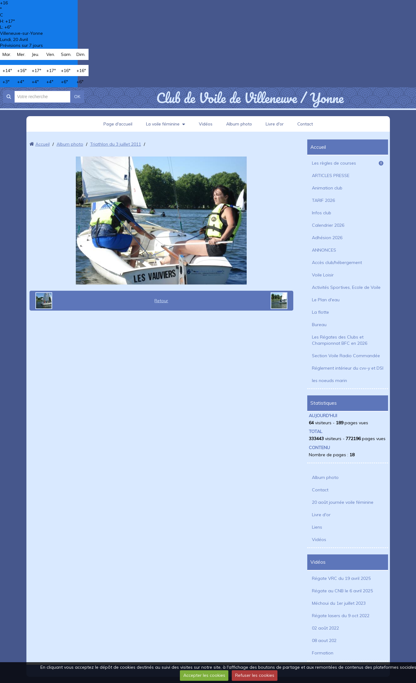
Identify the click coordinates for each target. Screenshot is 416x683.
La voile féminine (161, 124)
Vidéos (205, 124)
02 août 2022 (325, 628)
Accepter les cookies (204, 675)
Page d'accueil (116, 124)
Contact (307, 124)
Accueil (42, 144)
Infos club (321, 213)
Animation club (327, 188)
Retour (161, 300)
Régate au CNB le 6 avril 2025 (342, 591)
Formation (322, 653)
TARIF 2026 (323, 200)
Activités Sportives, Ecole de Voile (346, 287)
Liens (317, 527)
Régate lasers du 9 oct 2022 (340, 615)
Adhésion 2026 (327, 237)
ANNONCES (324, 250)
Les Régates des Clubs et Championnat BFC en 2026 (339, 340)
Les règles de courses (347, 163)
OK (77, 96)
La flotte (320, 312)
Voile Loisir (323, 275)
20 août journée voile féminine (342, 502)
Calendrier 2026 (328, 225)
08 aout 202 (324, 640)
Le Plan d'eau (326, 300)
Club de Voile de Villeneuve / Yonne (250, 98)
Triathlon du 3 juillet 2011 (115, 144)
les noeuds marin (329, 380)
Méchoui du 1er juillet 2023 (339, 603)
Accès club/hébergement (337, 262)
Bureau (319, 324)
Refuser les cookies (254, 675)
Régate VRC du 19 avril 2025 (341, 578)
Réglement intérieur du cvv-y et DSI (347, 368)
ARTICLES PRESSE (331, 175)
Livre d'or (275, 124)
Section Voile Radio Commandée (346, 355)
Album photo (239, 124)
